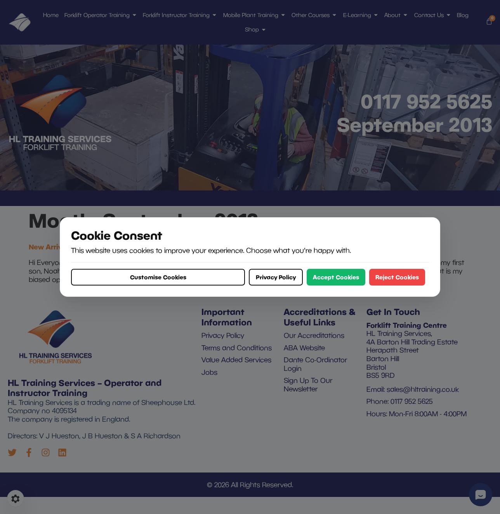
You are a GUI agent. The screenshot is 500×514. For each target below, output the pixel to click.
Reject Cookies (397, 276)
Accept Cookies (336, 276)
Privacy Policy (276, 276)
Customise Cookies (158, 276)
